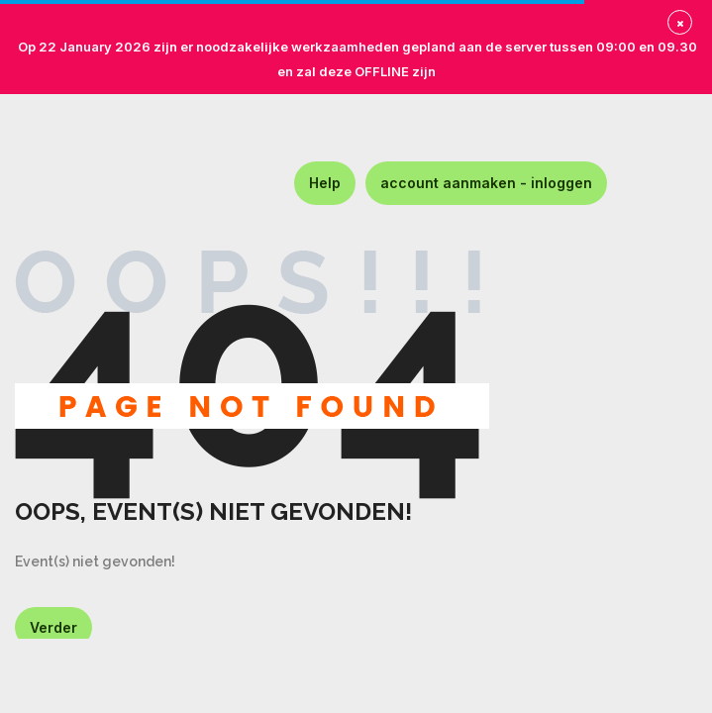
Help (325, 182)
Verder (53, 627)
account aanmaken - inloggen (486, 182)
